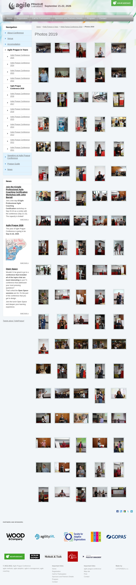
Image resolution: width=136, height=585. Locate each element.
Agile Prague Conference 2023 (20, 72)
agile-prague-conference (92, 569)
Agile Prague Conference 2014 (20, 125)
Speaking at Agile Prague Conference (18, 156)
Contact (102, 18)
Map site (87, 571)
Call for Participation (41, 18)
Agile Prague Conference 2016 (20, 110)
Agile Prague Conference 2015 (20, 118)
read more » (24, 219)
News (9, 169)
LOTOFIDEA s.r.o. (122, 569)
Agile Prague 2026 (14, 225)
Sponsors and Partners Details (68, 18)
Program (91, 18)
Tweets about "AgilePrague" (13, 321)
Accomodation (13, 44)
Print (85, 574)
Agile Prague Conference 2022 (20, 79)
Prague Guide (13, 164)
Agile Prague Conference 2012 (20, 141)
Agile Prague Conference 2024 (20, 64)
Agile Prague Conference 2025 (20, 56)
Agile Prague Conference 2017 (20, 102)
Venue (10, 38)
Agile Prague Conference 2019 (17, 87)
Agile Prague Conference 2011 (20, 149)
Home (9, 18)
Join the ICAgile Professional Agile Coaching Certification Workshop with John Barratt (16, 192)
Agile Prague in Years (17, 50)
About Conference (15, 33)
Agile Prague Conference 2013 (20, 133)
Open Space (12, 269)
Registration (22, 18)
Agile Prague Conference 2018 (20, 95)
